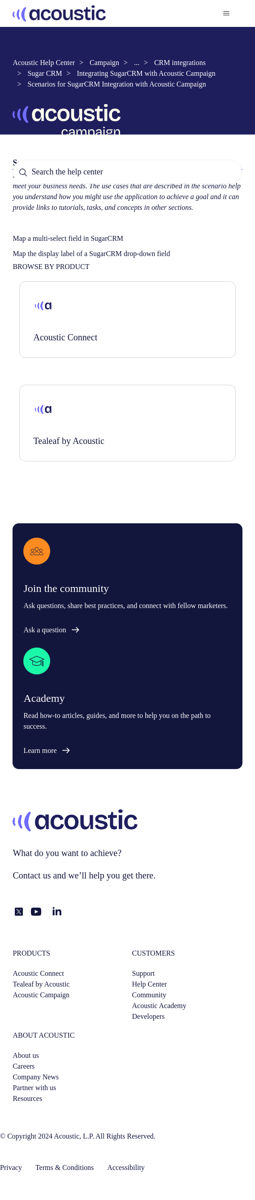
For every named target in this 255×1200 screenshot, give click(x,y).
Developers (148, 1016)
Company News (36, 1077)
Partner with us (34, 1087)
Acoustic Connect (38, 973)
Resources (27, 1098)
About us (26, 1055)
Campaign (104, 62)
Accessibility (126, 1167)
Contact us (32, 875)
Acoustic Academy (159, 1005)
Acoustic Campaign (41, 995)
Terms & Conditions (64, 1167)
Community (149, 995)
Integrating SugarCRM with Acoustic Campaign (146, 73)
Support (143, 973)
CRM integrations (180, 62)
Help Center (149, 984)
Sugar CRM (44, 73)
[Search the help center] (127, 172)
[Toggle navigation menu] (226, 13)
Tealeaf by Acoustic (41, 984)
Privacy (11, 1167)
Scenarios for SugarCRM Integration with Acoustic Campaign (116, 84)
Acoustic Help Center (44, 62)
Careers (24, 1066)
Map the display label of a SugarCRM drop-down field (91, 253)
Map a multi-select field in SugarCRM (68, 238)
